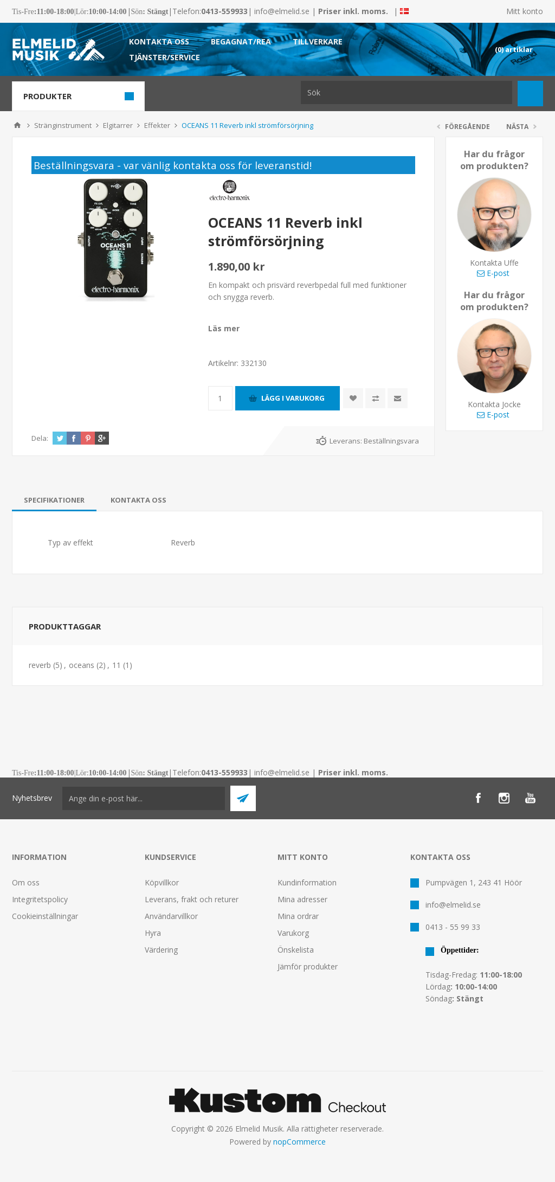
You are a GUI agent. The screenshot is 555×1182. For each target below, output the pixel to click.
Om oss (26, 882)
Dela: (39, 438)
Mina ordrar (298, 916)
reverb (40, 665)
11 (116, 665)
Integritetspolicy (40, 899)
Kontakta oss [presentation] (138, 500)
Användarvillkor (171, 916)
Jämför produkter (308, 966)
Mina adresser (302, 899)
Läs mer (224, 328)
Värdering (161, 950)
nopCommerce (299, 1141)
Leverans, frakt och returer (191, 899)
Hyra (153, 933)
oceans (81, 665)
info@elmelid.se (281, 11)
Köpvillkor (162, 882)
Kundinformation (307, 882)
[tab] (54, 500)
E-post (493, 273)
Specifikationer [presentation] (54, 500)
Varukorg (293, 933)
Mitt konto (524, 11)
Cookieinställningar (45, 916)
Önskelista (296, 950)
